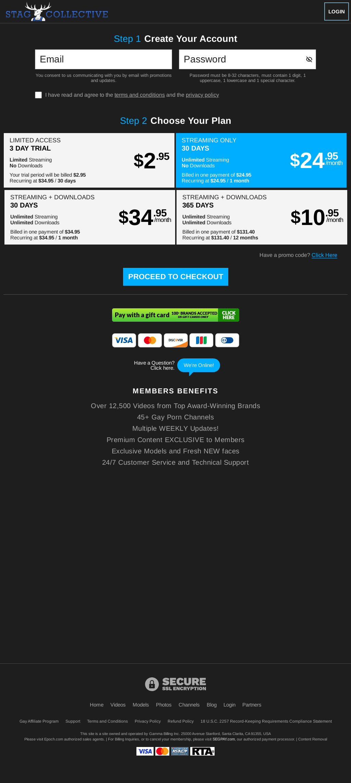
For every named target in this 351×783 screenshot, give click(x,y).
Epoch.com (53, 739)
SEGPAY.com (224, 739)
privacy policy (202, 95)
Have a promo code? (298, 255)
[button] (89, 160)
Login (336, 11)
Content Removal (312, 739)
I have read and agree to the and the (132, 95)
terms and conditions (139, 95)
